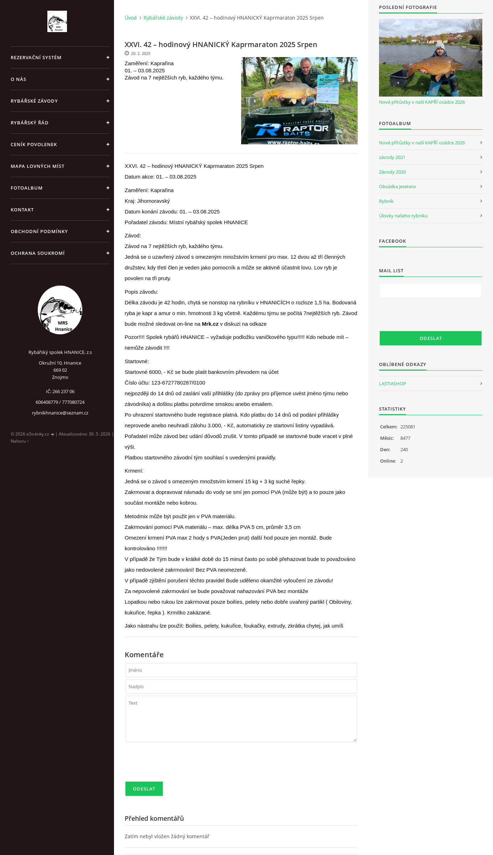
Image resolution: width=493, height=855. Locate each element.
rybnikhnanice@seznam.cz (60, 413)
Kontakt (22, 209)
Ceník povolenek (34, 144)
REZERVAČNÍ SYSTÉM (36, 57)
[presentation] (179, 765)
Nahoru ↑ (20, 441)
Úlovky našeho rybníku (403, 215)
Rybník (386, 201)
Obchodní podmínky (39, 231)
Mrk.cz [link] (210, 324)
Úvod (131, 17)
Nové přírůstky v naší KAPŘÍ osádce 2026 (422, 102)
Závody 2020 (392, 172)
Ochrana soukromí (38, 253)
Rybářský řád (30, 122)
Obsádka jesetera (397, 186)
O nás (18, 79)
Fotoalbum (27, 188)
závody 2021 (392, 157)
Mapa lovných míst (37, 166)
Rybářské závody (34, 101)
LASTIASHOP (392, 383)
